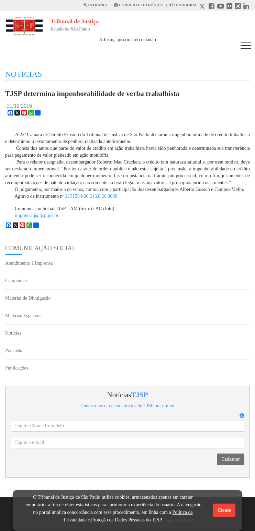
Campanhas (16, 280)
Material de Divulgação (28, 298)
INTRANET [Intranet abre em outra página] (95, 5)
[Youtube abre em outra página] (221, 7)
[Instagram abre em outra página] (238, 7)
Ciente (224, 510)
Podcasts (13, 350)
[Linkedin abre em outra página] (246, 7)
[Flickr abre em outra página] (229, 7)
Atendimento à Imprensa (29, 263)
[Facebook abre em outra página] (211, 7)
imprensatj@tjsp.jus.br (36, 215)
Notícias (13, 333)
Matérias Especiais (23, 315)
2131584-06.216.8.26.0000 (91, 196)
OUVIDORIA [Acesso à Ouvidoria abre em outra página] (183, 5)
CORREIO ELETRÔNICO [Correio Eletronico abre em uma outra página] (139, 5)
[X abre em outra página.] (203, 7)
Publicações (16, 368)
